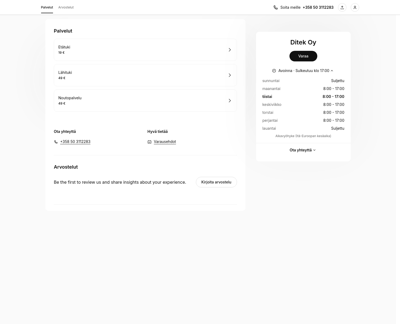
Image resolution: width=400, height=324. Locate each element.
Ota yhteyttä (303, 150)
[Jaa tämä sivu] (342, 7)
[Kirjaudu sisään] (355, 7)
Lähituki (65, 72)
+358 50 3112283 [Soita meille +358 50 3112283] (318, 7)
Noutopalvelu (70, 98)
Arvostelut (66, 7)
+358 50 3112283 (75, 141)
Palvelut (47, 8)
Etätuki (64, 47)
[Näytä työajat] (303, 71)
